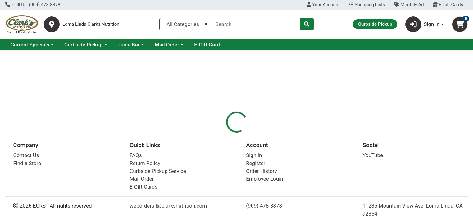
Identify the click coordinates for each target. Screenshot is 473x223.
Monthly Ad (409, 4)
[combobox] (255, 24)
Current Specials (30, 45)
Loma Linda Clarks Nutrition (91, 24)
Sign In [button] (422, 24)
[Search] (255, 24)
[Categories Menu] (185, 24)
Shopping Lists (367, 4)
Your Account (323, 4)
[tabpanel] (335, 179)
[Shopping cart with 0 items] (460, 24)
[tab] (214, 134)
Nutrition (242, 135)
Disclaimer (273, 135)
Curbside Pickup (83, 45)
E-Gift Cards (448, 4)
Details (214, 135)
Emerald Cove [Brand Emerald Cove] (278, 181)
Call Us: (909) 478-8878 (32, 4)
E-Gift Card (207, 45)
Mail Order (167, 45)
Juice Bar (129, 45)
